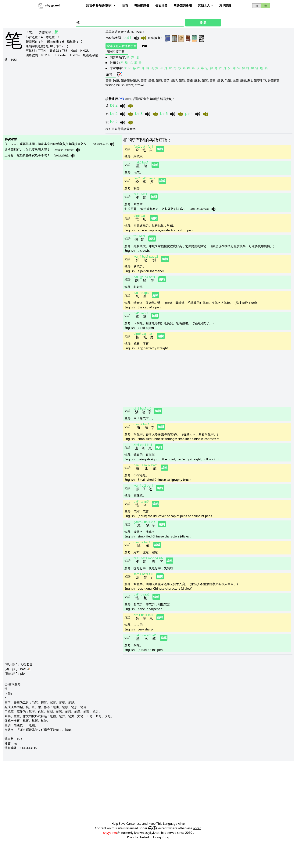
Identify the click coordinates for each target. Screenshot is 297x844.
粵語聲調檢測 (183, 5)
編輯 (160, 149)
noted (197, 828)
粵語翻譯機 (141, 5)
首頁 (125, 5)
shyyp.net (110, 833)
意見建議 (225, 5)
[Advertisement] (204, 378)
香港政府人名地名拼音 (121, 46)
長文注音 (161, 5)
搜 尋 (203, 23)
